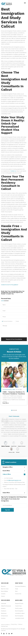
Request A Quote (19, 603)
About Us (3, 586)
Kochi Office (6, 470)
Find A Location (18, 608)
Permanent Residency (7, 321)
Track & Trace (18, 606)
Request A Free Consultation (14, 339)
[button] (11, 410)
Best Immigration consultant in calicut (19, 612)
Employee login (4, 626)
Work (16, 591)
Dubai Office (6, 492)
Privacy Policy (14, 624)
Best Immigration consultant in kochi (19, 617)
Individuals (3, 603)
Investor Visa (18, 593)
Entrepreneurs (4, 615)
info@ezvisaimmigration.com (14, 480)
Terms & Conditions (5, 624)
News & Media (4, 591)
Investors (3, 618)
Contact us (13, 171)
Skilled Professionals (6, 606)
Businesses (3, 613)
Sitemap (20, 624)
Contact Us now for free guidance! (9, 284)
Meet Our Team (5, 588)
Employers (3, 610)
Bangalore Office (8, 467)
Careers (3, 596)
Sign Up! (7, 510)
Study (17, 321)
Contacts (3, 593)
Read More (6, 403)
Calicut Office (7, 474)
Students (3, 608)
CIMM (13, 389)
